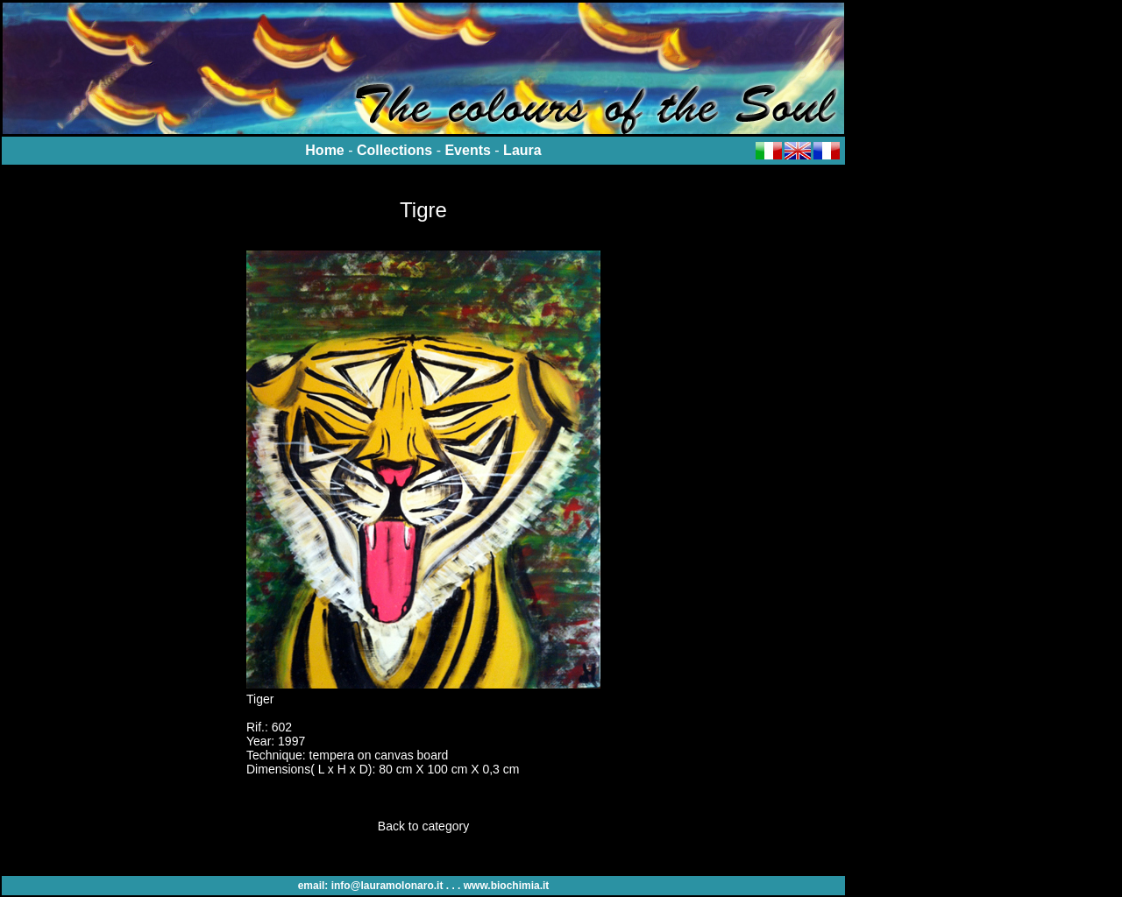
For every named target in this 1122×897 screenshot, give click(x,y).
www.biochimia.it (507, 885)
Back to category (423, 826)
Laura (522, 150)
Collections (394, 150)
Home (324, 150)
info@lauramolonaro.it (387, 885)
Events (467, 150)
